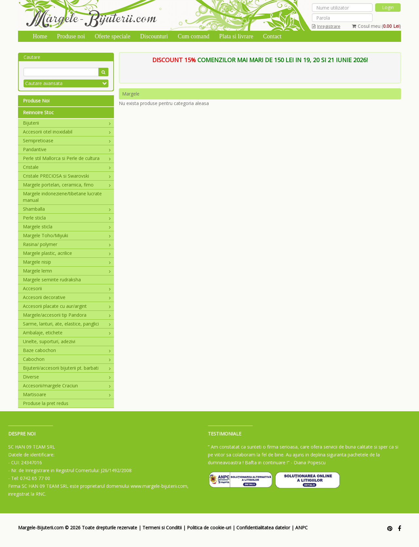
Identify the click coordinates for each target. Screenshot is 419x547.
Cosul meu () (376, 26)
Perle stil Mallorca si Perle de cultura (67, 158)
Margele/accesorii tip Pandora (67, 315)
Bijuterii (67, 123)
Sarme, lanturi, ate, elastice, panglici (67, 324)
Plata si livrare (236, 36)
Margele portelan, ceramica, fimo (67, 185)
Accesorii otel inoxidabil (67, 132)
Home (40, 36)
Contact (272, 36)
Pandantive (67, 149)
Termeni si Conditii (162, 527)
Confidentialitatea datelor (263, 527)
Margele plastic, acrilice (67, 253)
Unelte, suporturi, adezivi (49, 341)
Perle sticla (67, 218)
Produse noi (71, 36)
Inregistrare (326, 26)
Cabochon (67, 359)
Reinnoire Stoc (38, 112)
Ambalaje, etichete (67, 332)
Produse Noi (36, 100)
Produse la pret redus (45, 403)
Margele (130, 94)
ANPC (301, 527)
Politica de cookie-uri (209, 527)
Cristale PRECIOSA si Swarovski (67, 176)
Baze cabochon (67, 350)
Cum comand (194, 36)
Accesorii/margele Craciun (67, 385)
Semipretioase (67, 140)
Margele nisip (67, 262)
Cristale (67, 167)
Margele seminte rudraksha (52, 279)
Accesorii (67, 288)
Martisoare (67, 394)
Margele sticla (67, 226)
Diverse (67, 377)
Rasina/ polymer (67, 244)
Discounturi (154, 36)
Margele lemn (67, 271)
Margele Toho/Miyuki (67, 235)
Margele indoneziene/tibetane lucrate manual (62, 196)
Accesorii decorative (67, 297)
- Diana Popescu (308, 462)
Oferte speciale (112, 36)
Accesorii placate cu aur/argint (67, 306)
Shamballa (67, 209)
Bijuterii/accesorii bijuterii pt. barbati (67, 368)
